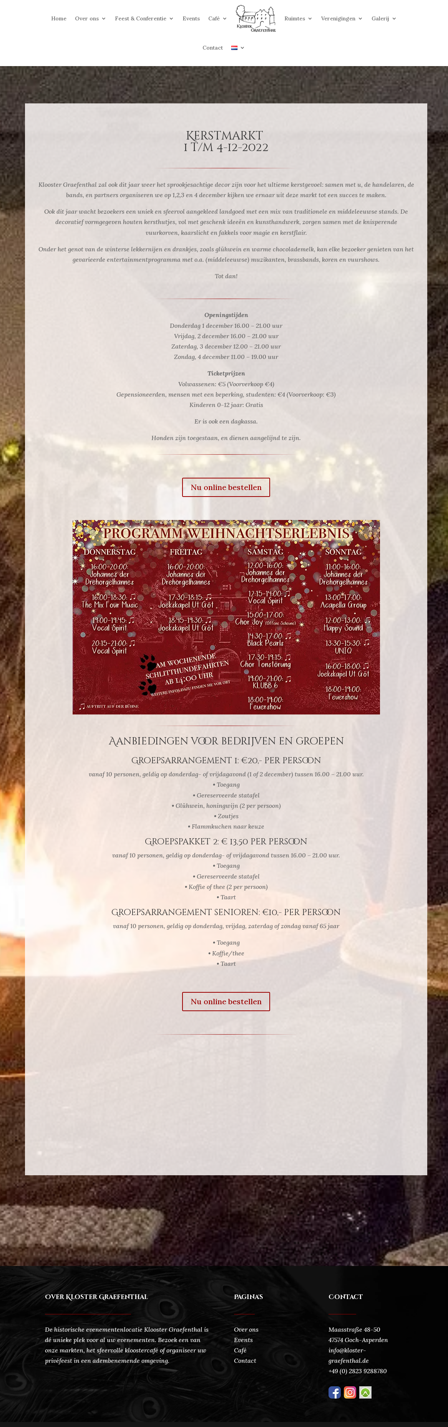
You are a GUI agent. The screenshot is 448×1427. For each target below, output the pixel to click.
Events (191, 18)
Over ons (87, 18)
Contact (212, 47)
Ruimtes (294, 18)
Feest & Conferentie (140, 18)
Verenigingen (338, 18)
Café (214, 18)
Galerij (380, 18)
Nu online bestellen (226, 487)
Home (58, 18)
